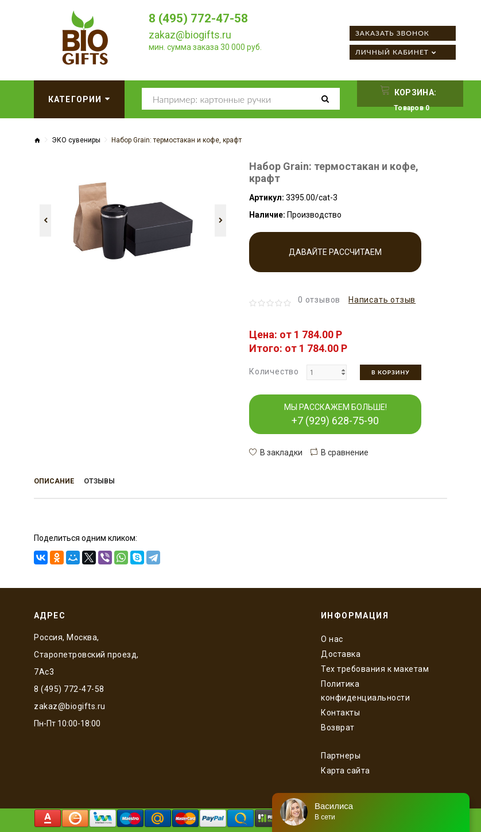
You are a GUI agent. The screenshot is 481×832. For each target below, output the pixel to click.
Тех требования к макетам (375, 667)
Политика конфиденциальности (365, 689)
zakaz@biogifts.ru (190, 35)
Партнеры (340, 754)
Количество (274, 371)
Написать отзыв (382, 299)
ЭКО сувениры (76, 140)
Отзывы (105, 482)
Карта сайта (345, 768)
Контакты (340, 710)
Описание (56, 482)
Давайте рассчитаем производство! (335, 259)
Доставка (340, 652)
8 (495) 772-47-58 (202, 18)
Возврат (338, 725)
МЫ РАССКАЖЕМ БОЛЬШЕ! (335, 415)
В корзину (390, 372)
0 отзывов (319, 299)
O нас (332, 637)
